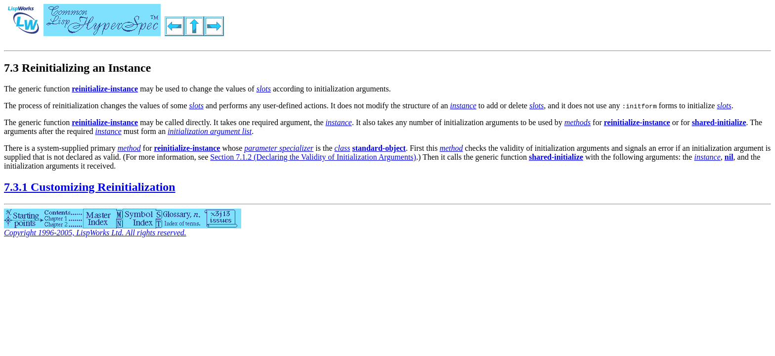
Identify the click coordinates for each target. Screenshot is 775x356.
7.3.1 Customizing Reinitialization (89, 186)
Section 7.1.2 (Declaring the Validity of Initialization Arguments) (313, 157)
